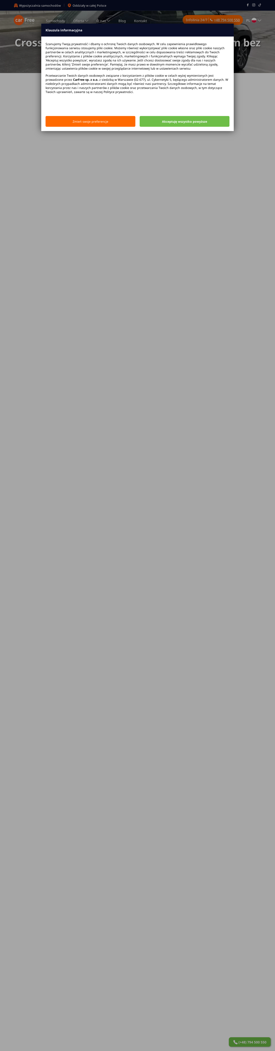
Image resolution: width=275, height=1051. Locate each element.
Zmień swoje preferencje (90, 121)
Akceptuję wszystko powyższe (184, 121)
